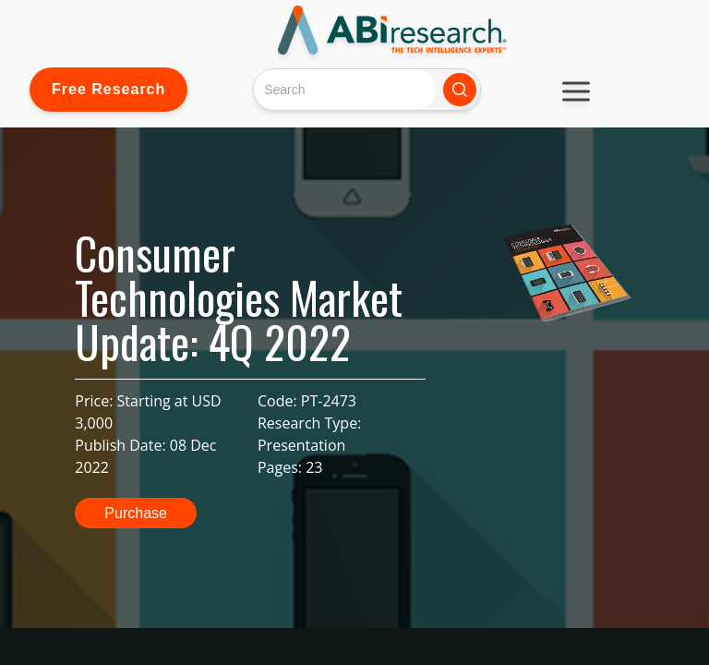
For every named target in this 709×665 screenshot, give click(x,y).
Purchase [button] (135, 513)
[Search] (345, 89)
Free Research (108, 89)
